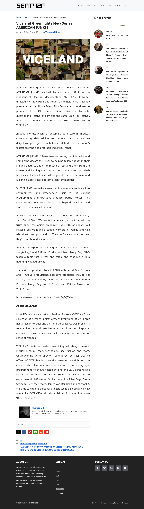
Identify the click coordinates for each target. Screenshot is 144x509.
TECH (101, 6)
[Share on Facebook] (24, 432)
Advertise (124, 503)
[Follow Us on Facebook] (97, 468)
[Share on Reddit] (41, 432)
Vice (57, 480)
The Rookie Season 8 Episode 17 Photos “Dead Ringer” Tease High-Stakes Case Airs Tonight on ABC (117, 54)
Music (58, 484)
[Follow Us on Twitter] (104, 468)
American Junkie (28, 443)
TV (81, 5)
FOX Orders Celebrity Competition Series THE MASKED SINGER (52, 446)
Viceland (42, 443)
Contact (103, 503)
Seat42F (19, 17)
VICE (109, 6)
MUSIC (117, 6)
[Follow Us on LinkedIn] (118, 468)
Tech (57, 476)
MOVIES (92, 5)
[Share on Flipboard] (46, 432)
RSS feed (95, 503)
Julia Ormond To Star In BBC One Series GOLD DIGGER (47, 449)
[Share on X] (18, 432)
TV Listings (60, 493)
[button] (125, 5)
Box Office (60, 489)
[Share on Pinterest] (30, 432)
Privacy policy (113, 503)
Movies (58, 471)
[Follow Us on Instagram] (111, 468)
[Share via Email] (35, 432)
